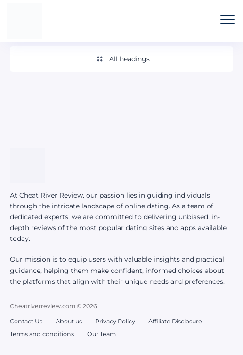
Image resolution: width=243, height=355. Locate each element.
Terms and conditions (42, 334)
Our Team (101, 334)
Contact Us (26, 321)
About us (69, 321)
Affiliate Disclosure (175, 321)
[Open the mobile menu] (227, 19)
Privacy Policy (115, 321)
